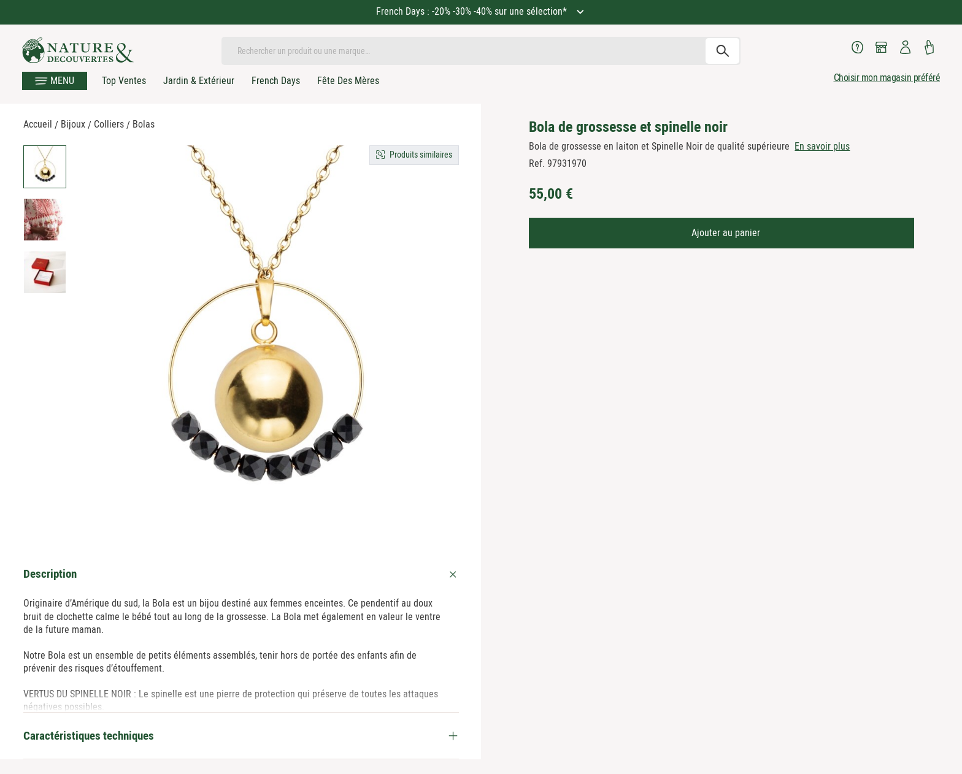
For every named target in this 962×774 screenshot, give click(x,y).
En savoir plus (822, 146)
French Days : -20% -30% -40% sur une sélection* (472, 11)
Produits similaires (421, 154)
